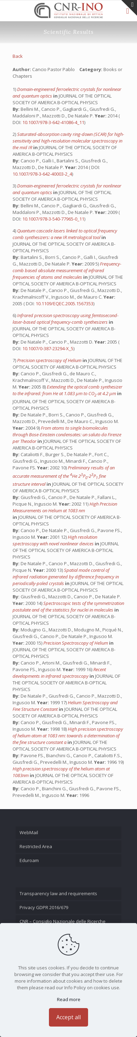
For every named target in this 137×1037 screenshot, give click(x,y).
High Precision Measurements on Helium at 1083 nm (65, 507)
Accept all (68, 1017)
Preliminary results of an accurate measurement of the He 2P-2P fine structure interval (64, 475)
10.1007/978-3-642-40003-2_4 (42, 174)
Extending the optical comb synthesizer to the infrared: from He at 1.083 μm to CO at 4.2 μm (67, 390)
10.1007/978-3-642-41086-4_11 (53, 122)
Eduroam (29, 860)
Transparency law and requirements (58, 893)
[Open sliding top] (129, 8)
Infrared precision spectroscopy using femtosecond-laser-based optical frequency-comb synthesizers (65, 318)
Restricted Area (36, 846)
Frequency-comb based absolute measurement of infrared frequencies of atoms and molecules (67, 270)
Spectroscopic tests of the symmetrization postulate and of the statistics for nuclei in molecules (68, 606)
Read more (68, 999)
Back (18, 56)
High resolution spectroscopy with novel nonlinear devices (55, 540)
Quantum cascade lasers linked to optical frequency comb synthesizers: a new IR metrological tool (65, 234)
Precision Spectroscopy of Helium (76, 643)
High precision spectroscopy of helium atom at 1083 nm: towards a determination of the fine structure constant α (68, 735)
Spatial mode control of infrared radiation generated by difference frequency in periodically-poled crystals (66, 576)
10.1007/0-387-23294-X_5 (47, 348)
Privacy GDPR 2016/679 (44, 907)
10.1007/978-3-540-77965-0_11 (53, 219)
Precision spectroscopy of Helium (49, 360)
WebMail (29, 832)
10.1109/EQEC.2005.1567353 (64, 303)
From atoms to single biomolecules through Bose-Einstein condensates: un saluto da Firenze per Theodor (67, 434)
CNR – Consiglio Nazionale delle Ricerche (63, 921)
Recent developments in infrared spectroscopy (59, 672)
